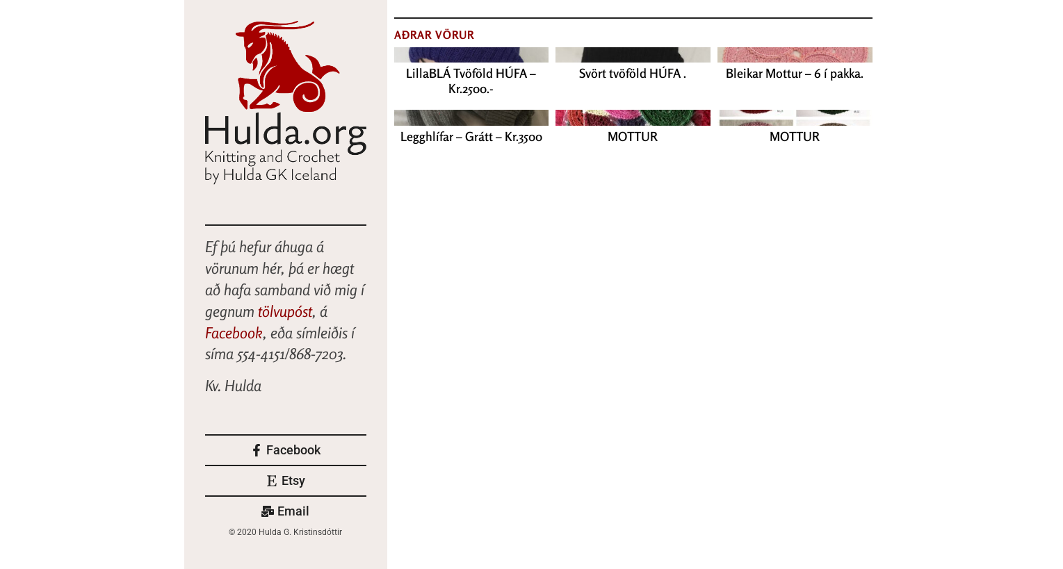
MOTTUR (633, 136)
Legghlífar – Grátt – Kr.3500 (471, 136)
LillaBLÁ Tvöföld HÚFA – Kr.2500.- (471, 80)
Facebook (234, 333)
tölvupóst (285, 311)
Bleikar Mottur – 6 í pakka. (794, 73)
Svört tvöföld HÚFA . (632, 73)
